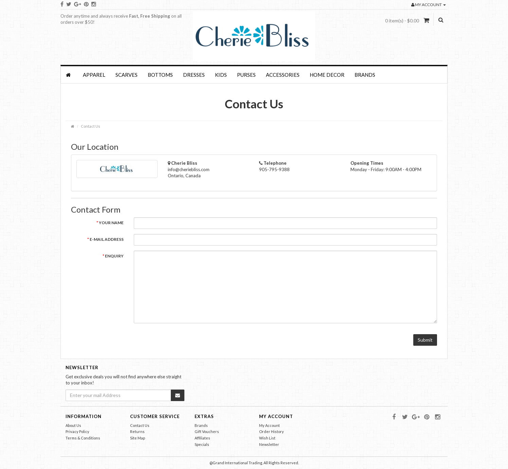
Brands (365, 75)
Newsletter (269, 444)
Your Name (111, 222)
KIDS (221, 75)
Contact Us (90, 126)
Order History (271, 431)
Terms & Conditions (83, 438)
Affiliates (202, 438)
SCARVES (126, 75)
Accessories (283, 75)
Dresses (194, 75)
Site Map (137, 438)
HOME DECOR (327, 75)
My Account (269, 425)
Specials (202, 444)
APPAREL (94, 75)
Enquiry (114, 255)
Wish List (267, 438)
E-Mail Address (107, 239)
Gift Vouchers (207, 431)
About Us (73, 425)
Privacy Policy (77, 431)
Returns (137, 431)
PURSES (246, 75)
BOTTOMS (160, 75)
